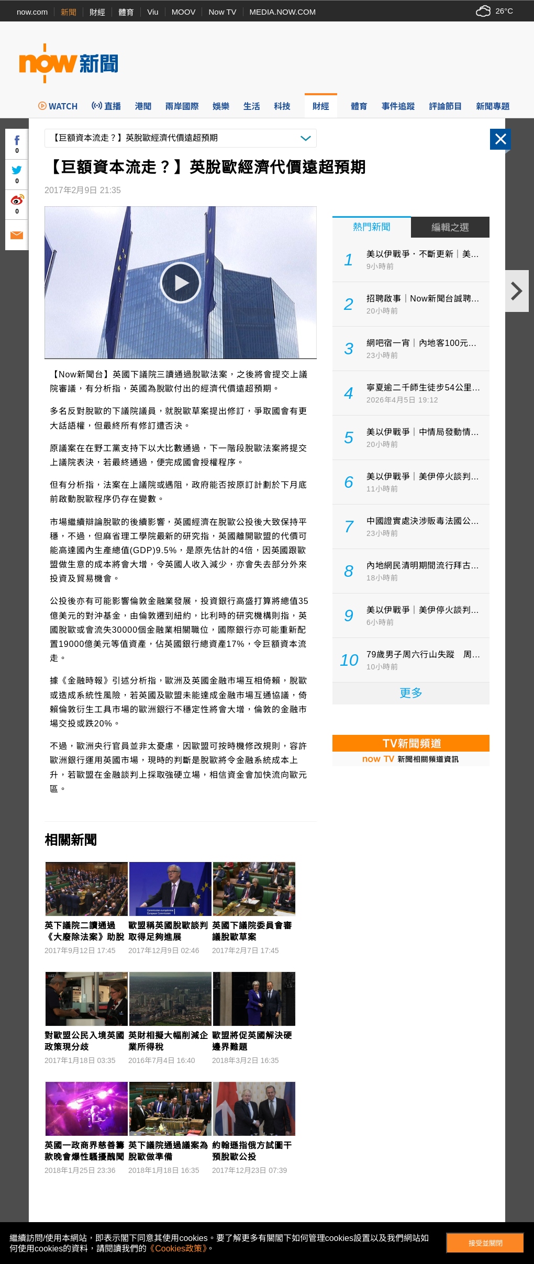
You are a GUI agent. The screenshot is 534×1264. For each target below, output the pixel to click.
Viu (152, 11)
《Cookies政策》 (176, 1248)
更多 (410, 693)
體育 (126, 12)
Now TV (222, 11)
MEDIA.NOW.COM (283, 11)
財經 (97, 12)
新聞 (68, 12)
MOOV (184, 11)
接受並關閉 (486, 1243)
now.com (32, 11)
